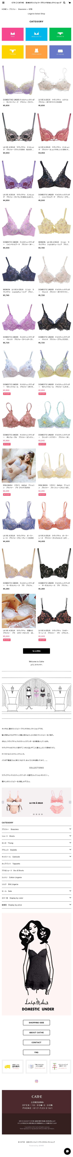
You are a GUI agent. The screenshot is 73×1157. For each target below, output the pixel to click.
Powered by (36, 1146)
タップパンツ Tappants (11, 864)
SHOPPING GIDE (36, 1023)
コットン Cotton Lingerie (12, 877)
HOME (4, 9)
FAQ (36, 1052)
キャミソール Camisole (11, 857)
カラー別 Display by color (12, 898)
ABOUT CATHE (36, 1032)
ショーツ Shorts (8, 836)
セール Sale (7, 891)
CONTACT (37, 1042)
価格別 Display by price (12, 905)
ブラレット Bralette (9, 850)
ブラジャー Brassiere (17, 9)
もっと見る (36, 651)
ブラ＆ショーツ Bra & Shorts (13, 870)
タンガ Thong (7, 843)
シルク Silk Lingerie (10, 884)
